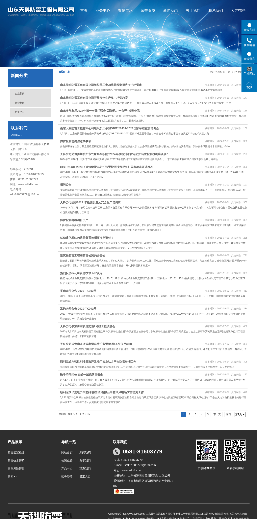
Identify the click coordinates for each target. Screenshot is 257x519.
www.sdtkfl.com (28, 184)
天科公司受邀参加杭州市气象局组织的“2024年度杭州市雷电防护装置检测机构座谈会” (114, 154)
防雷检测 (193, 513)
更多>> (12, 476)
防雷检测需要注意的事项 (75, 141)
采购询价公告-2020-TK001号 (78, 308)
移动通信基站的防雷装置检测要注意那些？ (87, 237)
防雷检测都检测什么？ (74, 220)
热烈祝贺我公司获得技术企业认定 (81, 273)
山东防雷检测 (206, 513)
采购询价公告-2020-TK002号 (78, 290)
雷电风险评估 (16, 468)
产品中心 (67, 468)
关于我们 (193, 10)
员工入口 (85, 476)
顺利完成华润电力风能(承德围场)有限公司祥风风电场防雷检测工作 (102, 392)
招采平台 (20, 112)
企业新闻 (20, 93)
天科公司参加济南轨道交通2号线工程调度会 (87, 326)
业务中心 (103, 10)
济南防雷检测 (221, 513)
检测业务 (67, 460)
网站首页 (67, 452)
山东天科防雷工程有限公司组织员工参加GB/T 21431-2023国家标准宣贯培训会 (109, 128)
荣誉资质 (148, 10)
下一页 (217, 414)
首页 (83, 10)
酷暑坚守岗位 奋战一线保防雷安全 (81, 374)
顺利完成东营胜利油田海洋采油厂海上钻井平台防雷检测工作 (98, 361)
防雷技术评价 (16, 460)
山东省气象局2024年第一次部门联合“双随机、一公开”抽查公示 (100, 110)
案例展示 (125, 10)
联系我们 (215, 10)
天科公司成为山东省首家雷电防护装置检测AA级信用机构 (96, 344)
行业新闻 (20, 102)
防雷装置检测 (16, 452)
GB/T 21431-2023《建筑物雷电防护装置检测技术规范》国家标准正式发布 (106, 167)
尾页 (228, 414)
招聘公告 (65, 184)
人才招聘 (238, 10)
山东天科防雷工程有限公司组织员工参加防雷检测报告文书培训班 (101, 84)
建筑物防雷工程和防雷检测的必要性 (82, 255)
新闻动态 (170, 10)
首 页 (230, 71)
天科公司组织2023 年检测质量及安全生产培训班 (90, 202)
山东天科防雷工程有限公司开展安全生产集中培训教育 (94, 97)
